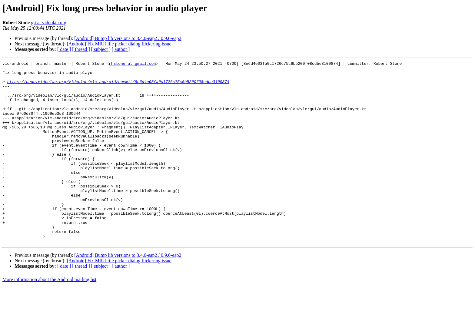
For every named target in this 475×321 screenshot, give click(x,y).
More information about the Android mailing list (49, 315)
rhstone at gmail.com (132, 64)
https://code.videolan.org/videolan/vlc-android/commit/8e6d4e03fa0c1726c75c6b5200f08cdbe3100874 (118, 86)
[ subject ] (101, 49)
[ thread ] (81, 49)
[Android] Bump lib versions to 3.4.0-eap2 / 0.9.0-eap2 (127, 38)
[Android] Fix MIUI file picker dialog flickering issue (119, 43)
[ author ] (121, 49)
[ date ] (64, 49)
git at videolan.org (48, 22)
